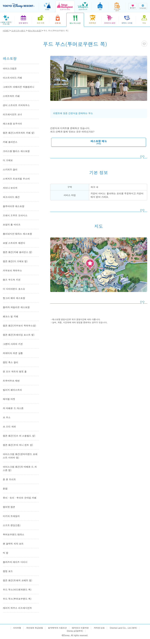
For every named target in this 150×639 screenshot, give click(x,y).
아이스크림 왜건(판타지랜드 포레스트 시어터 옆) (20, 455)
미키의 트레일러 (11, 516)
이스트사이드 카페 (12, 77)
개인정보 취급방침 (34, 628)
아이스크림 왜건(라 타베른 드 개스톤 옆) (20, 468)
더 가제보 (8, 160)
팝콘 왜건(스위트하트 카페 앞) (18, 132)
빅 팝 (5, 552)
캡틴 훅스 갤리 (10, 362)
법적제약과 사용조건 (57, 628)
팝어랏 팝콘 (9, 507)
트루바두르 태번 (11, 380)
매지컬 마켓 (9, 399)
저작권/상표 (99, 628)
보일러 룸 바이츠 (12, 224)
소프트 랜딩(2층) (12, 525)
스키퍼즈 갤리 (10, 169)
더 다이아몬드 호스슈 (14, 289)
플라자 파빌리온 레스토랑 (16, 307)
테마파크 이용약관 (80, 628)
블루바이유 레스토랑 (13, 206)
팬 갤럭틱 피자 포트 (13, 543)
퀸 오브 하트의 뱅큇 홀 (15, 371)
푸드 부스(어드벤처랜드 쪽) (17, 589)
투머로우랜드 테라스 (13, 534)
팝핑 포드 (8, 571)
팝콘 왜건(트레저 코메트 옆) (17, 580)
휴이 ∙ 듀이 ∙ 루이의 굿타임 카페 (19, 497)
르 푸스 (6, 417)
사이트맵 (17, 628)
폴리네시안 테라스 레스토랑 (17, 233)
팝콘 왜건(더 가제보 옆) (15, 261)
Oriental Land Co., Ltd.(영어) (123, 628)
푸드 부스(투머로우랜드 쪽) (17, 598)
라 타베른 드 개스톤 (13, 408)
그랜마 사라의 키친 (13, 344)
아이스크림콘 (10, 68)
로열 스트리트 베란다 (14, 243)
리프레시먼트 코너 (12, 114)
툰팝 (5, 488)
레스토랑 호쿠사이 (12, 123)
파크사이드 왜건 (11, 197)
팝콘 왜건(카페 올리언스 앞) (17, 252)
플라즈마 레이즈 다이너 (15, 562)
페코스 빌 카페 (10, 316)
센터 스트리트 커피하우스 (16, 105)
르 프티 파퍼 (9, 426)
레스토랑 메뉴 (98, 142)
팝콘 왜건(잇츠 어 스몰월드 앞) (19, 435)
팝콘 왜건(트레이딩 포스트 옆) (18, 334)
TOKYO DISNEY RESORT (18, 6)
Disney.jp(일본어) (75, 631)
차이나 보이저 (10, 188)
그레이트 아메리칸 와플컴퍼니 (18, 87)
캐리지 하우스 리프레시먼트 (17, 608)
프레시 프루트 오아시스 (15, 215)
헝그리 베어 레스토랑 (14, 298)
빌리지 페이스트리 (12, 390)
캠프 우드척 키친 (12, 279)
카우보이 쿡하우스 (12, 270)
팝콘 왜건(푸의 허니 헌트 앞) (18, 445)
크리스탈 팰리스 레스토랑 (16, 151)
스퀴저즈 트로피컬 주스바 (16, 178)
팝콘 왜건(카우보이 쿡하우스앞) (19, 325)
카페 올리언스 (10, 142)
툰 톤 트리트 (9, 479)
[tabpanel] (98, 80)
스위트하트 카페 (11, 96)
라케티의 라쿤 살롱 (13, 353)
